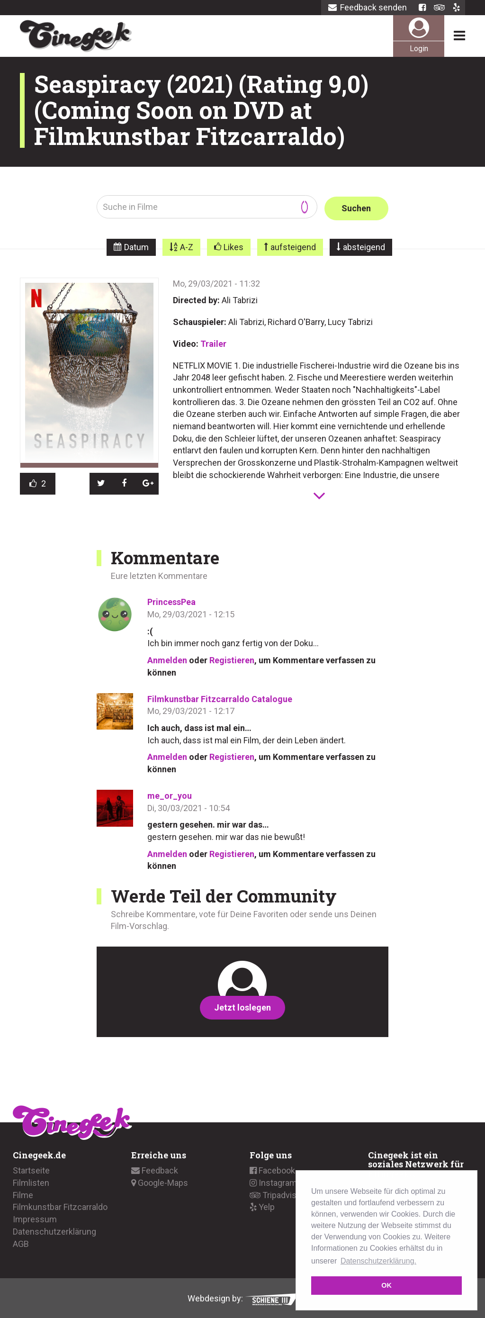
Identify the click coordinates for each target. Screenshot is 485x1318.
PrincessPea (171, 600)
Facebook (272, 1169)
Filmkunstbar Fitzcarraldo (60, 1205)
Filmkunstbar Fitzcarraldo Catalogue (219, 697)
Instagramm (277, 1181)
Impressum (35, 1218)
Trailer (213, 342)
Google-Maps (159, 1181)
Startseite (31, 1169)
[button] (101, 482)
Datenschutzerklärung (54, 1230)
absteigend (364, 246)
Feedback (154, 1169)
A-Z (186, 246)
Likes (233, 246)
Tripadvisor (277, 1193)
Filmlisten (31, 1181)
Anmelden (167, 659)
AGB (21, 1242)
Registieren (231, 659)
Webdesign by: (243, 1297)
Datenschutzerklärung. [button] (378, 1261)
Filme (23, 1193)
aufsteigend (293, 246)
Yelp (262, 1205)
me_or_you (169, 794)
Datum (136, 246)
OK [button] (386, 1285)
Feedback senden (367, 7)
